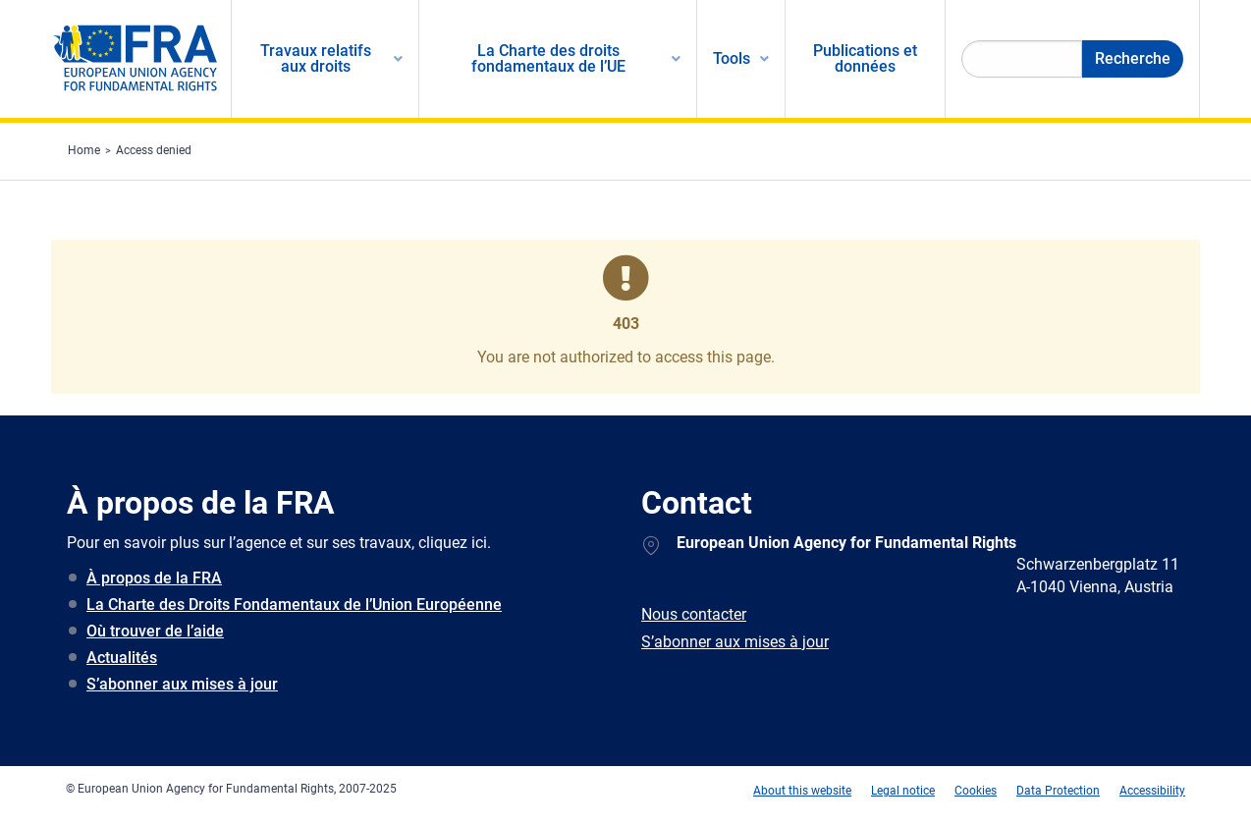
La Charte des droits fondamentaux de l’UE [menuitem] (548, 58)
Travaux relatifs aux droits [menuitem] (315, 58)
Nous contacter (693, 614)
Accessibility (1152, 791)
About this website (802, 791)
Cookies (975, 791)
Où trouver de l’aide (155, 631)
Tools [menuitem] (731, 58)
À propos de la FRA (154, 578)
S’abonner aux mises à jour (182, 684)
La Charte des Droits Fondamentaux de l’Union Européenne (294, 604)
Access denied (153, 150)
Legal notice (903, 791)
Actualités (121, 657)
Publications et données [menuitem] (865, 58)
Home (84, 150)
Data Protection (1058, 791)
